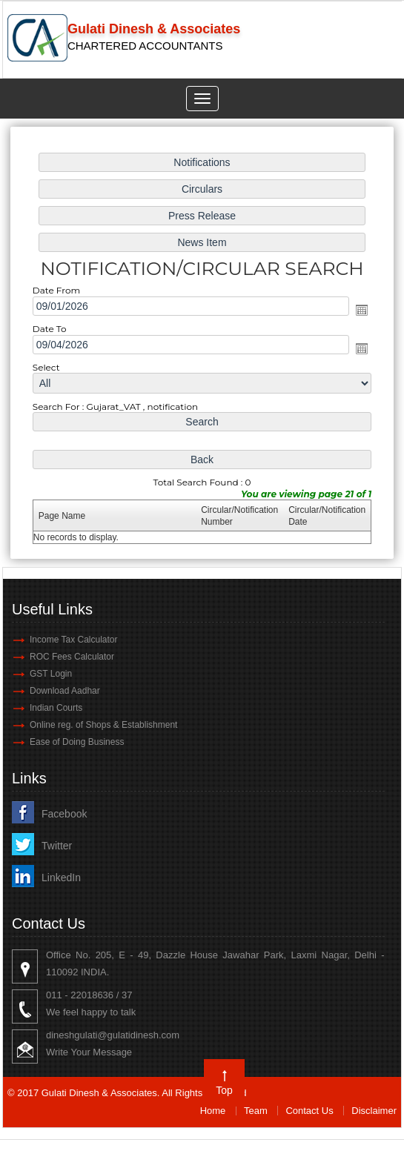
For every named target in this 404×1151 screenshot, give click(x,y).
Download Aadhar (65, 691)
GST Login (51, 674)
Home (213, 1110)
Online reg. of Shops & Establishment (103, 725)
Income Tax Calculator (74, 639)
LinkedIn (61, 877)
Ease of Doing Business (77, 742)
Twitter (57, 846)
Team (256, 1110)
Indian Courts (56, 708)
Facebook (64, 814)
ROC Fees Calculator (72, 656)
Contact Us (309, 1110)
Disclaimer (374, 1110)
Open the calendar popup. (359, 310)
